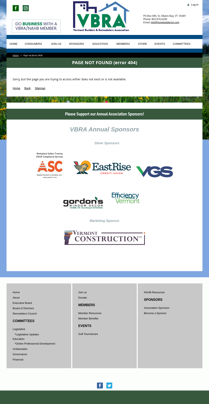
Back (27, 88)
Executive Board (22, 302)
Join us (82, 292)
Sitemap (40, 88)
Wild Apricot (166, 396)
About (16, 297)
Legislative (19, 329)
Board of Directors (23, 308)
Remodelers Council (25, 313)
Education (18, 338)
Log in (194, 4)
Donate (82, 297)
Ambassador (20, 348)
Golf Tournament (88, 334)
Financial (18, 359)
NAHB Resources (154, 292)
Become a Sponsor (155, 313)
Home (16, 55)
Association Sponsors (156, 307)
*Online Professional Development (35, 343)
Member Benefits (88, 318)
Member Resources (89, 313)
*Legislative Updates (27, 334)
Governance (20, 354)
